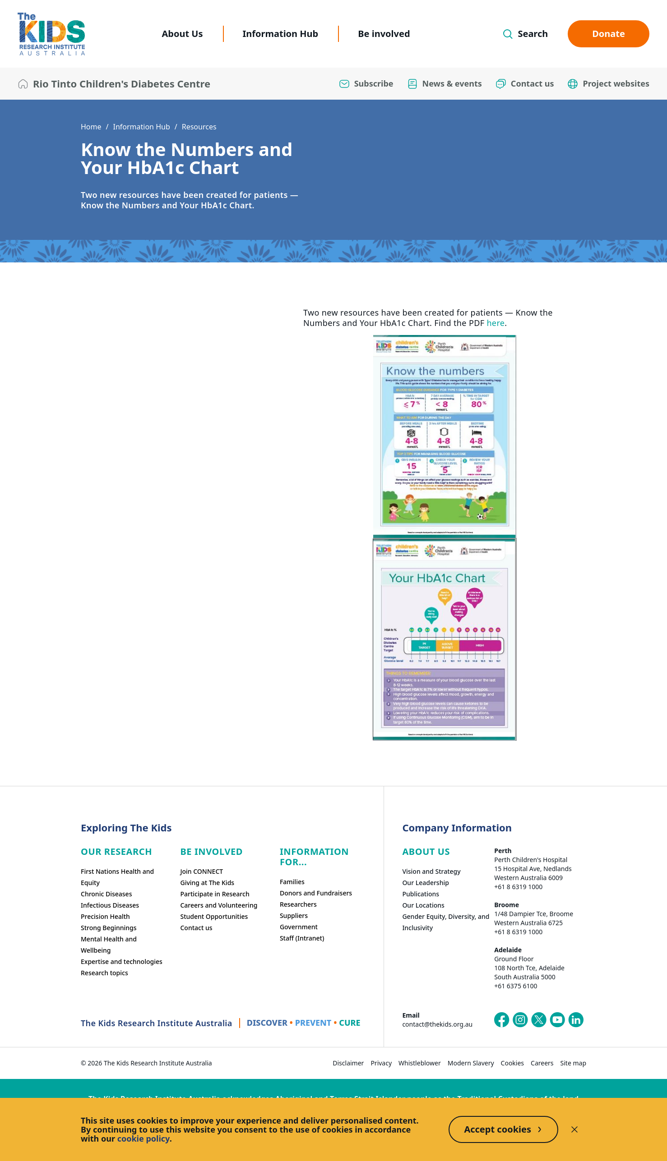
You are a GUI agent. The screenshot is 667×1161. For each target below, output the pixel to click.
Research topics (104, 972)
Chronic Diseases (106, 894)
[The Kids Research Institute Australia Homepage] (51, 34)
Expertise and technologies (121, 961)
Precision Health (105, 916)
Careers (542, 1063)
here (495, 322)
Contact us (196, 927)
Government (299, 926)
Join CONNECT (201, 871)
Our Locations (423, 905)
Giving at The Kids (207, 882)
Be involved (384, 34)
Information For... (314, 856)
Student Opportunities (214, 916)
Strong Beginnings (109, 927)
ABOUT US (426, 851)
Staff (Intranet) (302, 938)
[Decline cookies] (574, 1129)
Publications (420, 894)
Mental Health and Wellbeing (109, 944)
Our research (116, 851)
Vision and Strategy (431, 871)
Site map (573, 1063)
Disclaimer (348, 1063)
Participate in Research (214, 894)
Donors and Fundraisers (316, 893)
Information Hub (281, 34)
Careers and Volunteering (218, 905)
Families (292, 881)
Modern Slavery (471, 1063)
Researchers (298, 904)
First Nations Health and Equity (117, 877)
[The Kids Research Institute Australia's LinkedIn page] (576, 1020)
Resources (199, 126)
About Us (182, 34)
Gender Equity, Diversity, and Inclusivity (445, 922)
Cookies (512, 1063)
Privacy (381, 1063)
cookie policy (143, 1138)
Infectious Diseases (110, 905)
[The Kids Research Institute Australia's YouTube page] (557, 1020)
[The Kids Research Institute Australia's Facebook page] (502, 1020)
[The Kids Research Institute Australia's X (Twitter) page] (539, 1020)
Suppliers (294, 915)
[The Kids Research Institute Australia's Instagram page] (520, 1020)
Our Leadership (425, 882)
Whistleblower (419, 1063)
